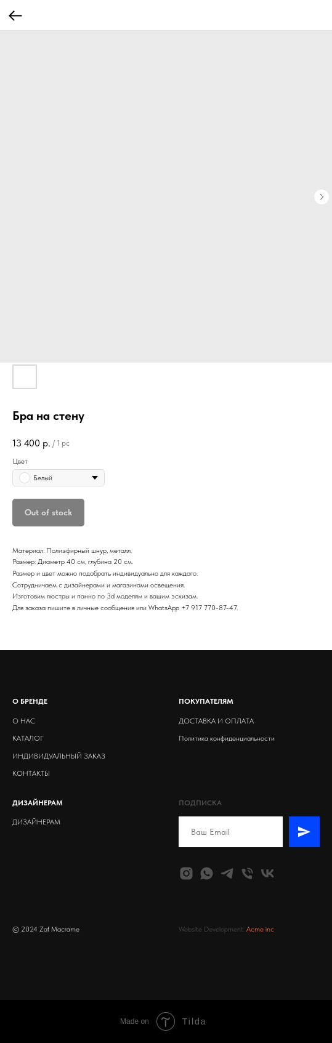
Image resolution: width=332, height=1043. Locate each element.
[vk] (267, 873)
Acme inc (260, 929)
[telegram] (227, 873)
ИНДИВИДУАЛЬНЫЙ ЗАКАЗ (58, 756)
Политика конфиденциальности (227, 738)
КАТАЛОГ (28, 738)
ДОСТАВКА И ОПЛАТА (216, 721)
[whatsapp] (206, 873)
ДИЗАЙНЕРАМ (36, 822)
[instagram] (186, 873)
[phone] (247, 873)
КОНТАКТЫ (31, 773)
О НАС (23, 721)
